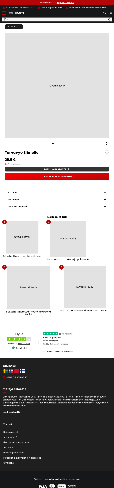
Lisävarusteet (14, 26)
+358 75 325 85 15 (16, 377)
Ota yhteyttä (10, 437)
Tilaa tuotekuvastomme (16, 442)
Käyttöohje (9, 462)
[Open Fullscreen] (105, 143)
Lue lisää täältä (11, 412)
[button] (57, 85)
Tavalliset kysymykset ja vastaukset (22, 457)
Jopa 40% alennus (65, 2)
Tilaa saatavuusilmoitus (57, 176)
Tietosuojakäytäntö (13, 452)
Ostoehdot (9, 447)
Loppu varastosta (57, 169)
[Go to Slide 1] (53, 143)
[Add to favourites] (107, 153)
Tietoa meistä (10, 432)
